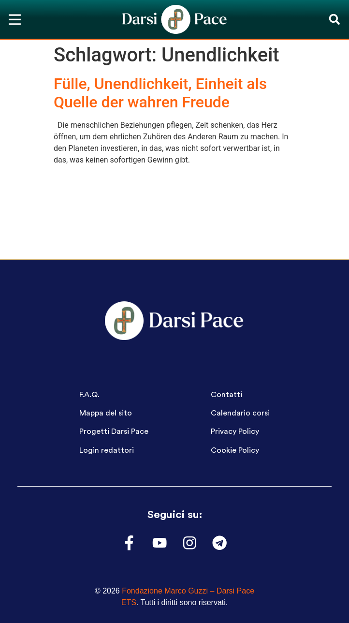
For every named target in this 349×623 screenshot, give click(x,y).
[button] (334, 19)
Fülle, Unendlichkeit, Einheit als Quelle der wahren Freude (160, 92)
